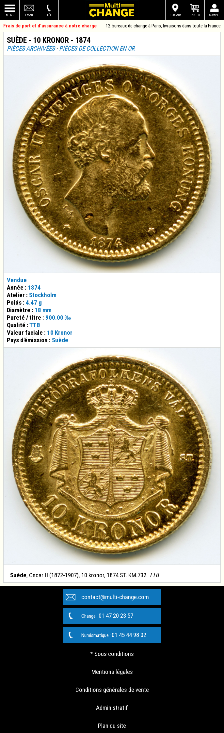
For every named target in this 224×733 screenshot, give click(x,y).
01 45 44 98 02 (104, 635)
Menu (10, 15)
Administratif (112, 707)
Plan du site (112, 725)
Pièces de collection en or (97, 48)
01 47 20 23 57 (98, 615)
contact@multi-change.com (106, 597)
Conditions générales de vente (112, 689)
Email (29, 15)
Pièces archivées (31, 48)
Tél (49, 15)
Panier (195, 15)
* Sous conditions (112, 654)
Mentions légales (112, 672)
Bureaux (175, 15)
